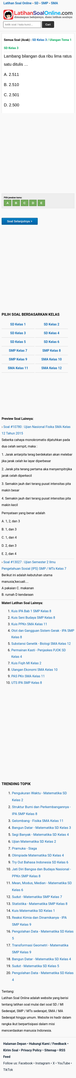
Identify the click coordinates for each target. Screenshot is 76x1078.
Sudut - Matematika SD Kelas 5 (35, 966)
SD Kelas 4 (51, 333)
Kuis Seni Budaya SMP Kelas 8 (33, 618)
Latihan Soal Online (17, 3)
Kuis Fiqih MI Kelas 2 (26, 663)
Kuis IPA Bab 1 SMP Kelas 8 (31, 611)
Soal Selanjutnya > (19, 221)
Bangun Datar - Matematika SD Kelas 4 (41, 959)
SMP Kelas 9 (18, 359)
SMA (54, 3)
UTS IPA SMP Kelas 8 (26, 683)
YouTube (63, 1063)
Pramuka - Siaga (24, 848)
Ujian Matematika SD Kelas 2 (34, 841)
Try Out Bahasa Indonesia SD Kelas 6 (40, 862)
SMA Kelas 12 (51, 368)
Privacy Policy (31, 1050)
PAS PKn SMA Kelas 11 (28, 676)
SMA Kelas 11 (18, 368)
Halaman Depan (14, 1044)
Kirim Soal (10, 1050)
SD (36, 3)
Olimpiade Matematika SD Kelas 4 (38, 855)
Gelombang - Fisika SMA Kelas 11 (37, 821)
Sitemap (50, 1050)
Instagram (42, 1063)
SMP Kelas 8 (51, 350)
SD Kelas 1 (18, 324)
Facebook (26, 1063)
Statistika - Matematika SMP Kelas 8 (39, 904)
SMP (44, 3)
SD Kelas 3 (39, 40)
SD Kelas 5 (18, 342)
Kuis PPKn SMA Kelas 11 (29, 624)
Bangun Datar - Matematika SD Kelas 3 (41, 828)
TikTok (8, 1070)
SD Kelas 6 (51, 342)
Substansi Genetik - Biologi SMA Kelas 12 (41, 644)
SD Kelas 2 (51, 324)
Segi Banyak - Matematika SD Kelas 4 (40, 835)
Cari (48, 24)
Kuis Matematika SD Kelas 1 (33, 911)
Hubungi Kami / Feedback (47, 1044)
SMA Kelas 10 (51, 359)
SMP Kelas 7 (18, 350)
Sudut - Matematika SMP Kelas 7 (37, 897)
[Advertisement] (38, 153)
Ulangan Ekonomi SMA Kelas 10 (34, 670)
